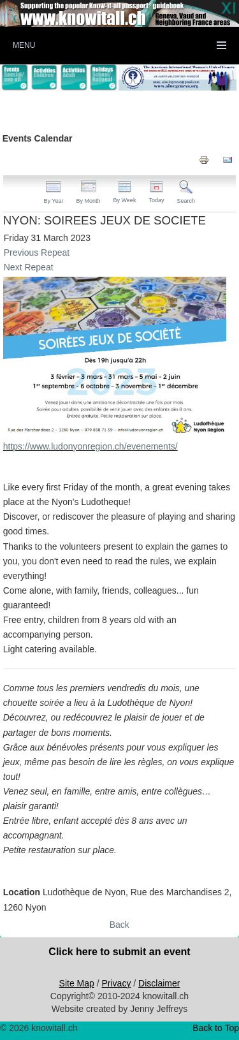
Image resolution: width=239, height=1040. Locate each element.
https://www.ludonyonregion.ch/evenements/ (90, 446)
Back (119, 924)
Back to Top (215, 1028)
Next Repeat (29, 267)
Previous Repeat (37, 252)
